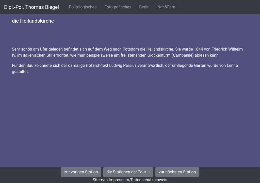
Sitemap (100, 179)
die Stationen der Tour (126, 172)
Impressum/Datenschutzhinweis (138, 179)
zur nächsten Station (177, 172)
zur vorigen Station (81, 172)
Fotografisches (118, 6)
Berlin (145, 6)
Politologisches (84, 6)
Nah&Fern (167, 6)
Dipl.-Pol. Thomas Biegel (31, 7)
